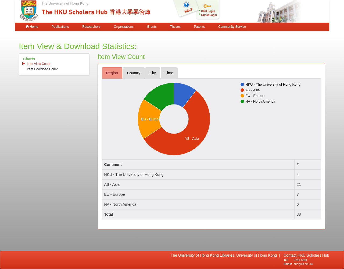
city (152, 73)
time (169, 73)
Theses (175, 27)
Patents (199, 27)
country (133, 73)
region (112, 73)
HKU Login (208, 11)
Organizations (124, 27)
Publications (60, 27)
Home (32, 27)
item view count (38, 64)
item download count (42, 69)
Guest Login (209, 14)
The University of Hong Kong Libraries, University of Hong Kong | (225, 255)
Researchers (91, 27)
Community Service (232, 27)
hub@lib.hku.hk (303, 263)
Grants (152, 27)
